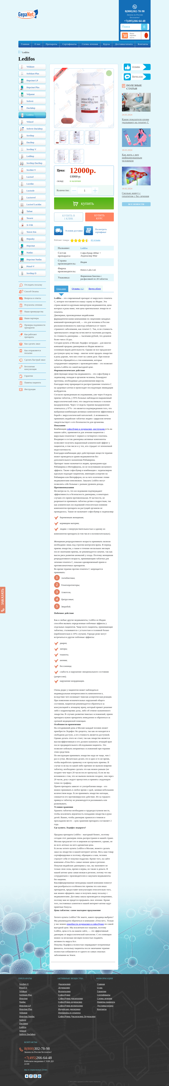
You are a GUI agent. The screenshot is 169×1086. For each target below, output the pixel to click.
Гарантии (28, 376)
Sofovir (26, 101)
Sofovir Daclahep (31, 129)
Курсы (106, 44)
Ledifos (27, 115)
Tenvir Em (28, 232)
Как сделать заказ (32, 344)
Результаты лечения (33, 305)
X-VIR (26, 225)
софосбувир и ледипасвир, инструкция (86, 429)
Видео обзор (95, 288)
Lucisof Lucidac (31, 205)
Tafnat (26, 211)
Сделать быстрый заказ (34, 360)
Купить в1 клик (68, 217)
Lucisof (27, 177)
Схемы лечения (90, 44)
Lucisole (27, 191)
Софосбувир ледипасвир (70, 1002)
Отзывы (78, 288)
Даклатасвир (64, 984)
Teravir (26, 218)
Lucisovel (28, 198)
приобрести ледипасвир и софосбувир (85, 924)
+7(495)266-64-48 (134, 21)
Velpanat (27, 94)
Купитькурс (99, 217)
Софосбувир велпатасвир (70, 1005)
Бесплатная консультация (30, 367)
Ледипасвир (64, 987)
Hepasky (27, 239)
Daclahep (27, 108)
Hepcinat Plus (29, 87)
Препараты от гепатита (69, 1012)
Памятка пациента (32, 382)
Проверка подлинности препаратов (34, 326)
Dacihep (27, 143)
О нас (37, 44)
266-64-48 (38, 1058)
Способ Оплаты (31, 291)
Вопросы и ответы (32, 298)
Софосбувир (64, 994)
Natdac (26, 253)
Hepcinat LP (29, 81)
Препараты (51, 44)
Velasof (26, 122)
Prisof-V (27, 266)
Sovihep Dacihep (31, 163)
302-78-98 (37, 1048)
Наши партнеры (31, 318)
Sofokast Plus (29, 74)
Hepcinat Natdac (31, 260)
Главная (25, 44)
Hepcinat (27, 246)
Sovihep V (28, 149)
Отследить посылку (33, 285)
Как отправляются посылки (32, 351)
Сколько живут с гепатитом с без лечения (135, 195)
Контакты (143, 44)
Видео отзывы (139, 76)
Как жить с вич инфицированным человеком (132, 157)
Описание (61, 288)
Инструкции (30, 389)
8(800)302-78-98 (135, 11)
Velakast (27, 67)
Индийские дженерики (69, 1009)
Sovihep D (28, 273)
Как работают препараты (30, 335)
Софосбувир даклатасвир (70, 998)
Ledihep (27, 156)
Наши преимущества (33, 311)
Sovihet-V (28, 170)
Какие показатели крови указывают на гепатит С (135, 121)
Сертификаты (69, 44)
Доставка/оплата (124, 44)
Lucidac (27, 184)
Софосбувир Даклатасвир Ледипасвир (76, 1016)
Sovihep (27, 136)
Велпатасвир (64, 991)
